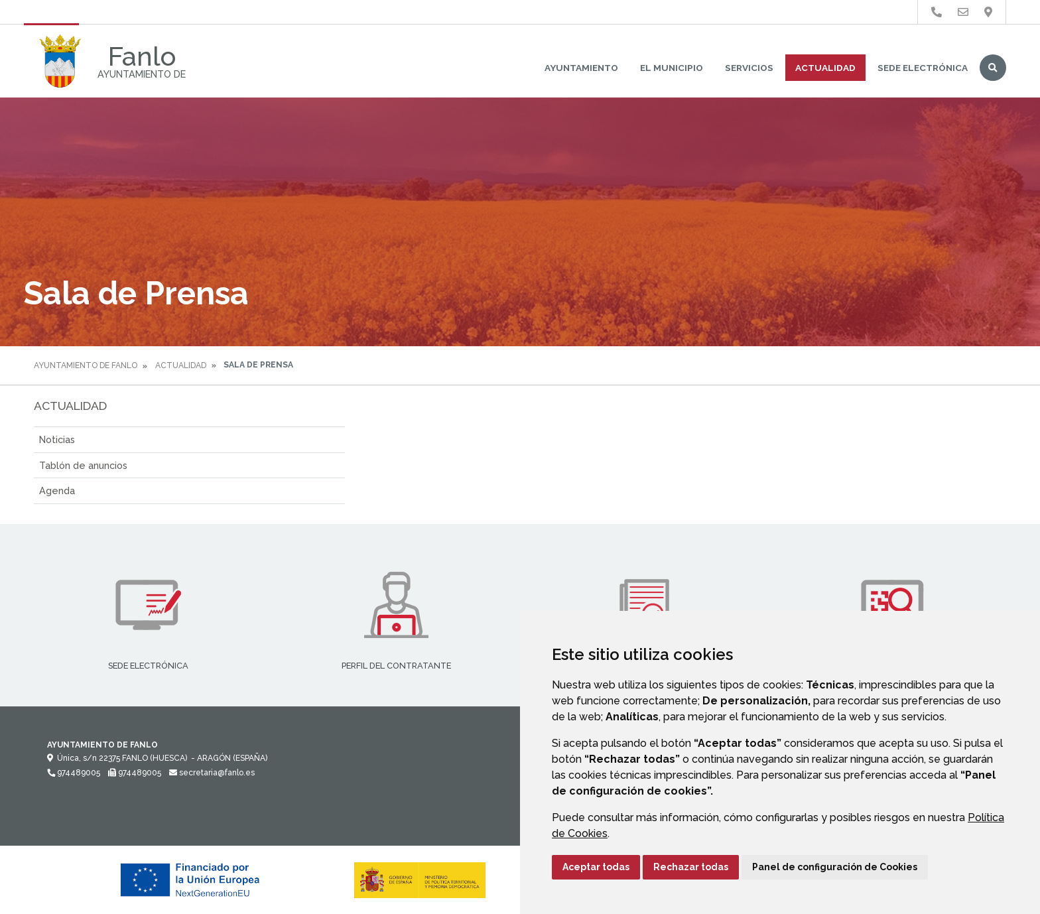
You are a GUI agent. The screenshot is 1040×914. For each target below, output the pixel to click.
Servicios (749, 67)
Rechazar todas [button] (690, 867)
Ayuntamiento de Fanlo (85, 365)
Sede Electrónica (923, 67)
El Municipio (671, 67)
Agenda (57, 490)
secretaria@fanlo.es (212, 772)
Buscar (993, 67)
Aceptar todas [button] (595, 867)
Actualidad (825, 67)
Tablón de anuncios (83, 465)
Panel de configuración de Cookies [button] (834, 867)
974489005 (73, 772)
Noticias (57, 439)
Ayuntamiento (581, 67)
